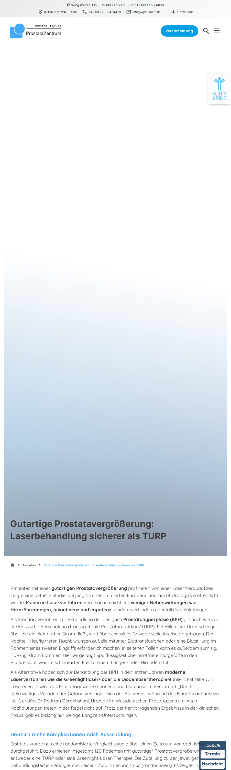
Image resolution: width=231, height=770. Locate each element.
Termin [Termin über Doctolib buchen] (212, 754)
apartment (12, 565)
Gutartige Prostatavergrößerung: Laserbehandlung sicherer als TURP (93, 565)
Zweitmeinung (179, 31)
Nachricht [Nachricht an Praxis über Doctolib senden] (212, 764)
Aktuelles (29, 565)
